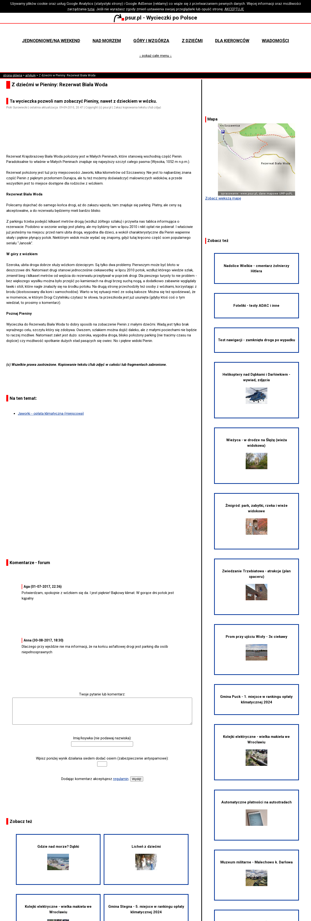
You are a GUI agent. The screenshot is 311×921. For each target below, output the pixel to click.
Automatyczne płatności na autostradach (256, 813)
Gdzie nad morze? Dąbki (58, 857)
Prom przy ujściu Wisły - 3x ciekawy (256, 647)
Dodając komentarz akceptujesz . (95, 779)
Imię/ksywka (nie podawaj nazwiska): (102, 738)
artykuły (30, 75)
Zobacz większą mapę (223, 198)
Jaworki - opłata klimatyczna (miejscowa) (51, 413)
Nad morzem (107, 40)
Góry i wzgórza (151, 40)
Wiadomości (275, 40)
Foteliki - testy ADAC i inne (256, 305)
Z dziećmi (192, 40)
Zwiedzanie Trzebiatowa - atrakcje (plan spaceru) (256, 584)
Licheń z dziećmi (146, 857)
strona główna (12, 75)
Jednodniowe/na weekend (51, 40)
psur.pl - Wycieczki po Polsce (155, 17)
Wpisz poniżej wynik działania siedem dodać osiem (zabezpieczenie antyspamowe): (102, 758)
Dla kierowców (232, 40)
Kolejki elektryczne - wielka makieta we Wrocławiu (256, 750)
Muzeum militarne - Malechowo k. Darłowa (256, 873)
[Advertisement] (104, 140)
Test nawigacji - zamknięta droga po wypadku (256, 340)
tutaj (91, 9)
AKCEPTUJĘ (234, 9)
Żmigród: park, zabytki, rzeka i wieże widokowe (256, 519)
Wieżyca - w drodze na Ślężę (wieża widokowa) (256, 453)
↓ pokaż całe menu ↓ (155, 55)
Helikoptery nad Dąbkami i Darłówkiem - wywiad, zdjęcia (256, 388)
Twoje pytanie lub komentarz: (102, 694)
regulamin (120, 779)
